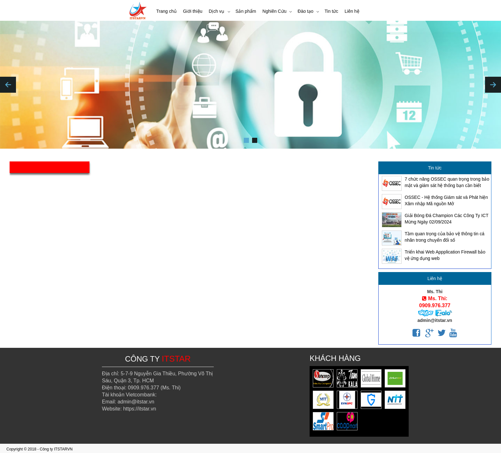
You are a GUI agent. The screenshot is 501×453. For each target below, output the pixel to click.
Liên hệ (351, 11)
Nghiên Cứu (274, 11)
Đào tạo (305, 11)
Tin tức (331, 11)
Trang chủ (166, 11)
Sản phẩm (245, 11)
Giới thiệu (193, 11)
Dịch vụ (216, 11)
